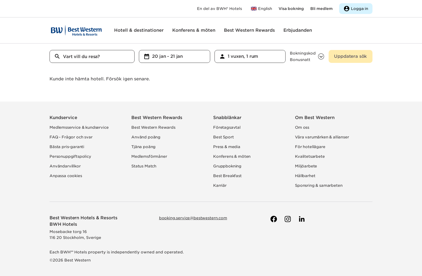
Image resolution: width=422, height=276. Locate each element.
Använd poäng (145, 137)
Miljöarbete (306, 166)
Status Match (143, 166)
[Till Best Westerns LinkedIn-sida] (301, 219)
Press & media (226, 147)
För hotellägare (310, 147)
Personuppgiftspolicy (70, 156)
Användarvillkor (65, 166)
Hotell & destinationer (139, 30)
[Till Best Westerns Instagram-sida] (287, 219)
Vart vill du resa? (81, 56)
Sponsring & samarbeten (318, 185)
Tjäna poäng (143, 147)
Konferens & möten (193, 30)
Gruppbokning (227, 166)
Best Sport (223, 137)
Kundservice (63, 117)
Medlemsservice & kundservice (79, 127)
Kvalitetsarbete (310, 156)
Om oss (302, 127)
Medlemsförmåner (149, 156)
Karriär (220, 185)
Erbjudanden (297, 30)
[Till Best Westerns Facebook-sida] (273, 219)
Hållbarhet (305, 176)
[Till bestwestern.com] (261, 8)
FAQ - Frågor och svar (71, 137)
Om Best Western (315, 117)
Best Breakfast (227, 176)
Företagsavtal (227, 127)
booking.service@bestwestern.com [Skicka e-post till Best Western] (193, 218)
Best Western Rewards (249, 30)
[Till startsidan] (76, 30)
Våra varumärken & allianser (322, 137)
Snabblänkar (227, 117)
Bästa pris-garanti (67, 147)
